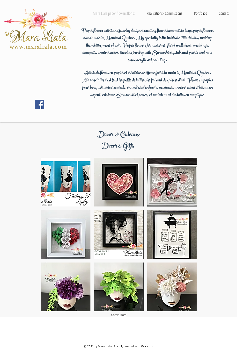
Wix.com (147, 346)
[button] (65, 182)
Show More (118, 315)
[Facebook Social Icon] (39, 104)
